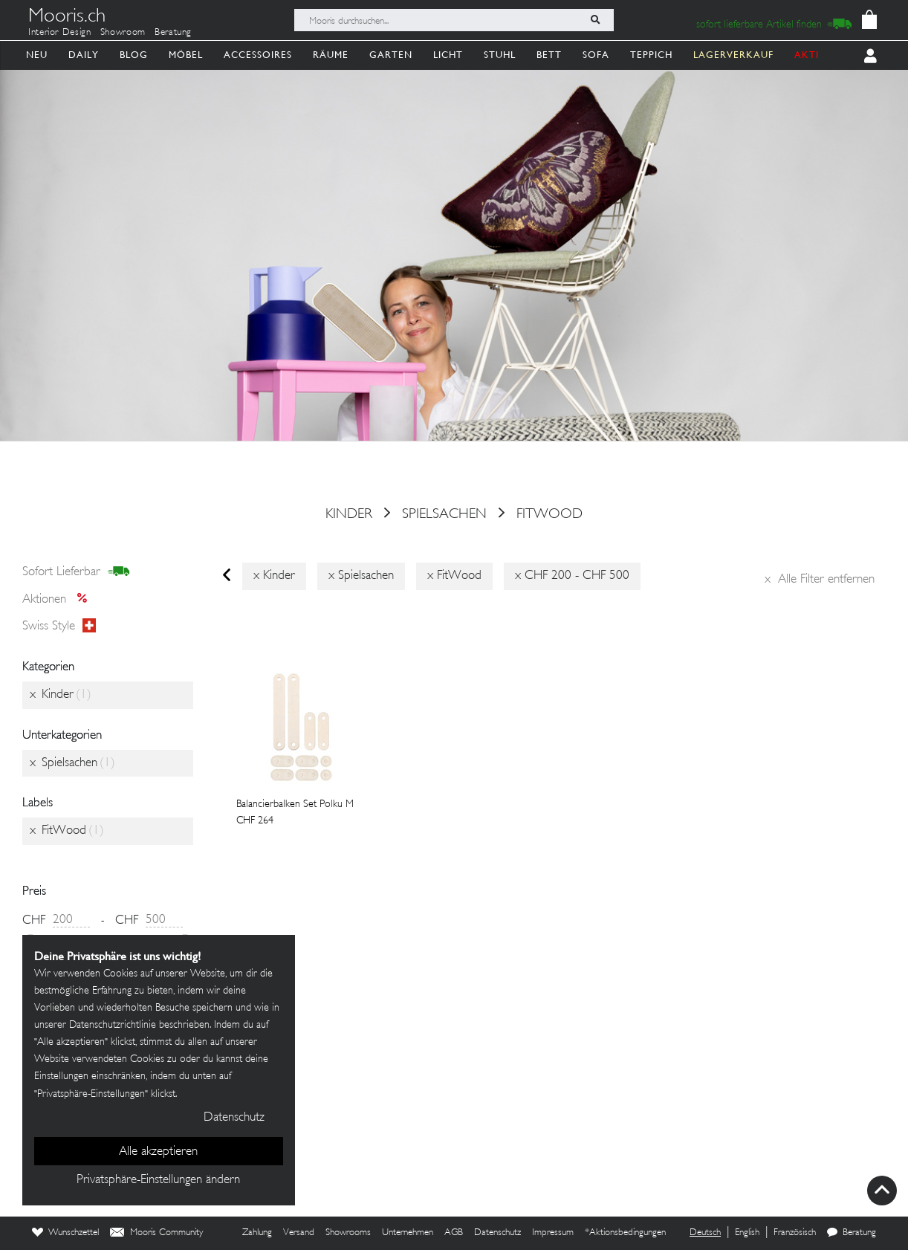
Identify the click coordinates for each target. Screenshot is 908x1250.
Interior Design (59, 32)
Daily (83, 54)
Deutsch (705, 1232)
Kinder (348, 514)
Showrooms (348, 1232)
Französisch (795, 1232)
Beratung (173, 32)
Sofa (596, 54)
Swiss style (59, 626)
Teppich (651, 54)
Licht (448, 54)
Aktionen (59, 600)
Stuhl (500, 54)
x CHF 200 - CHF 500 (572, 576)
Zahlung (257, 1232)
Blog (134, 54)
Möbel (186, 54)
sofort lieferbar (76, 572)
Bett (549, 54)
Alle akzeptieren (158, 1152)
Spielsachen (444, 514)
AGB (453, 1232)
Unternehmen (407, 1232)
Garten (390, 54)
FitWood (549, 514)
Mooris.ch (67, 17)
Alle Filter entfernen (820, 580)
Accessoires (258, 54)
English (747, 1232)
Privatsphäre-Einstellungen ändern (158, 1180)
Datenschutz (497, 1232)
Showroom (123, 32)
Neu (37, 54)
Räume (330, 54)
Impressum (553, 1232)
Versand (298, 1232)
